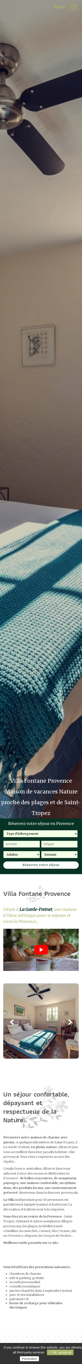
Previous (12, 1022)
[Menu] (73, 7)
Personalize (29, 1358)
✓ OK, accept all (60, 1352)
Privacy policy (54, 1358)
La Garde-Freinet (35, 909)
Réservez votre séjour (41, 865)
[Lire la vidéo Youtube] (41, 950)
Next (70, 1022)
